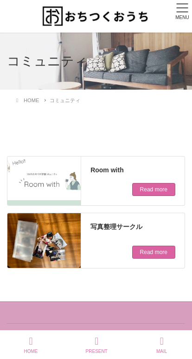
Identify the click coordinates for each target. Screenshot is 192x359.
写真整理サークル (116, 226)
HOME (31, 345)
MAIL (161, 345)
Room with (107, 170)
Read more (153, 189)
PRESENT (97, 345)
